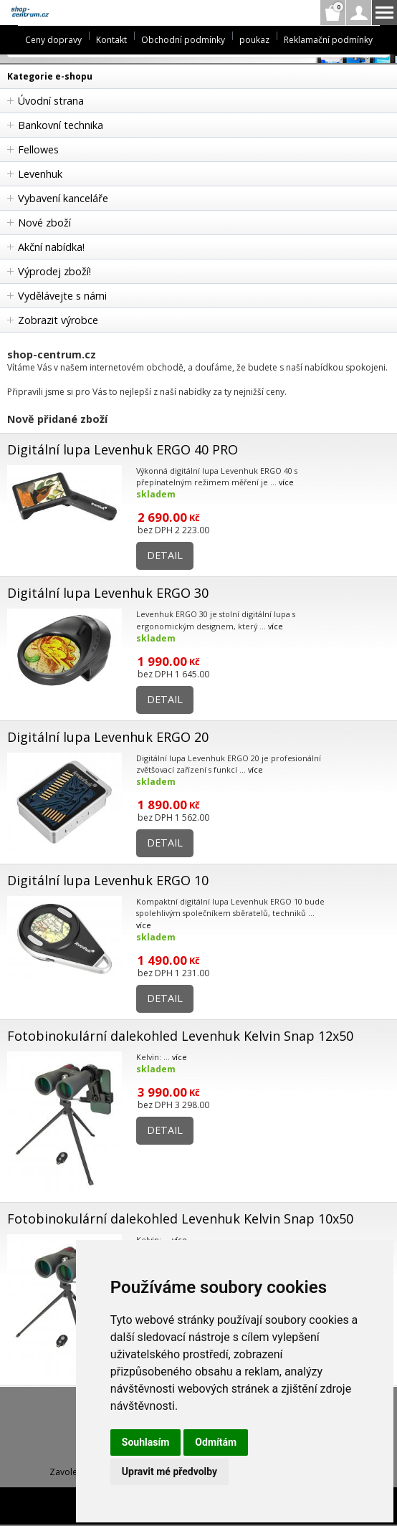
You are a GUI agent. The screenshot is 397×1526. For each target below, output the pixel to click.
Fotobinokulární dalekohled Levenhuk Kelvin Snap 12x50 (180, 1035)
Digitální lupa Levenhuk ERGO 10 (108, 880)
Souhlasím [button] (146, 1442)
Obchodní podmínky (183, 40)
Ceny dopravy (53, 40)
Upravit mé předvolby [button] (169, 1471)
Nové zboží (44, 222)
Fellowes (38, 149)
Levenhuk (40, 174)
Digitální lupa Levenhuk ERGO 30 (108, 592)
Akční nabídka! (51, 247)
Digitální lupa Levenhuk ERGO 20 (108, 736)
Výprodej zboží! (54, 271)
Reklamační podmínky (328, 40)
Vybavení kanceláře (63, 198)
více (286, 482)
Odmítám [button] (215, 1442)
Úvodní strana (51, 101)
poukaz (254, 40)
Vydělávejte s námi (62, 295)
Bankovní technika (60, 125)
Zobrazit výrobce (58, 320)
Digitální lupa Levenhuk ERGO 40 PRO (122, 449)
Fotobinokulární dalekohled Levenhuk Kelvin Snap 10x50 (180, 1218)
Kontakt (111, 40)
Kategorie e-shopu (49, 76)
